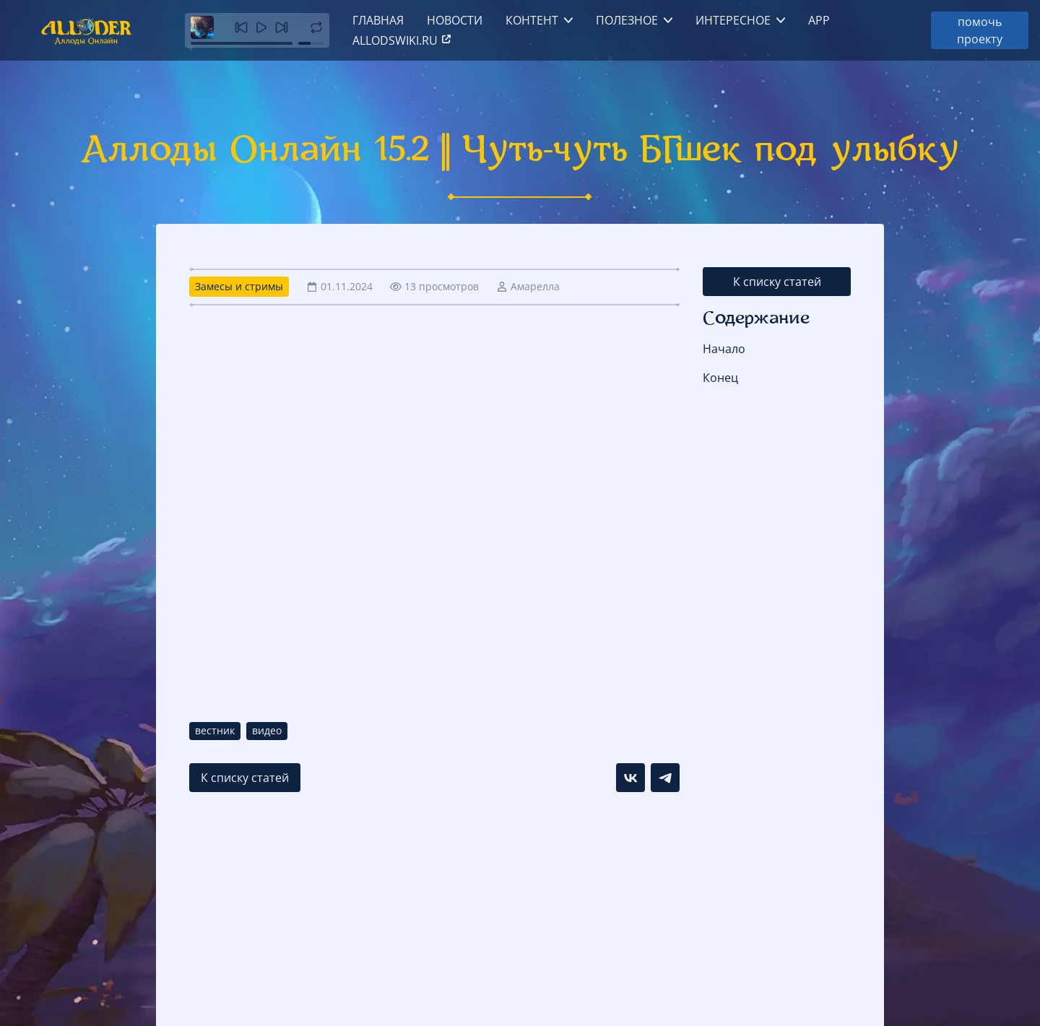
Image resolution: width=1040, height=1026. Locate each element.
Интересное (733, 20)
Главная (378, 20)
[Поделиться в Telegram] (665, 777)
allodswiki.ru (402, 40)
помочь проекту (979, 30)
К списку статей (777, 282)
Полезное (627, 20)
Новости (454, 20)
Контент (532, 20)
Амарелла (535, 286)
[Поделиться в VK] (630, 777)
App (819, 20)
